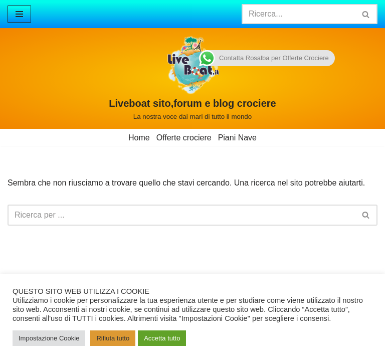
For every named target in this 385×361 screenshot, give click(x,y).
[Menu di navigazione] (19, 14)
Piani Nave (237, 137)
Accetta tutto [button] (162, 338)
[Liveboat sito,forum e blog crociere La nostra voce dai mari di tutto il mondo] (192, 78)
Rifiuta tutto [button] (112, 338)
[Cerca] (298, 14)
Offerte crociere (184, 137)
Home (139, 137)
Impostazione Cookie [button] (49, 338)
